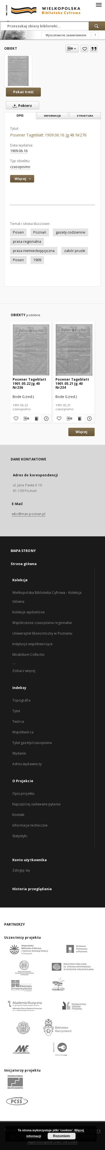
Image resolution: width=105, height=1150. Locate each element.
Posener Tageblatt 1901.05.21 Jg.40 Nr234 (72, 383)
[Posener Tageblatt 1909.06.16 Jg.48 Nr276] (18, 71)
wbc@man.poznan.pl (29, 514)
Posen (18, 232)
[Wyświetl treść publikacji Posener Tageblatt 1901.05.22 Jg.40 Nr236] (36, 418)
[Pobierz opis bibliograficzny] (26, 418)
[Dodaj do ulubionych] (84, 48)
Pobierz (21, 105)
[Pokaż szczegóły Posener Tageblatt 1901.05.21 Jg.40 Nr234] (89, 418)
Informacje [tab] (52, 115)
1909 (37, 260)
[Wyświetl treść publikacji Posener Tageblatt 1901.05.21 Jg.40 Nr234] (79, 418)
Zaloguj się (21, 870)
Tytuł (16, 711)
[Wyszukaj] (97, 25)
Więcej (81, 431)
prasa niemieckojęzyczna (34, 250)
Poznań (39, 232)
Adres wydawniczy (27, 764)
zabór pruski (74, 250)
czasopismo (20, 166)
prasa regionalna (27, 241)
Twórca (18, 721)
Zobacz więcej (24, 670)
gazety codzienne (70, 232)
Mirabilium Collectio (28, 654)
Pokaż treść (23, 92)
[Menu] (99, 4)
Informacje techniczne (30, 825)
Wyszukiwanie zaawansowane (66, 35)
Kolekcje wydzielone (28, 612)
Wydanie (19, 753)
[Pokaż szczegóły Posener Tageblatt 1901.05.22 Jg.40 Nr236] (46, 418)
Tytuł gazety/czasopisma (32, 742)
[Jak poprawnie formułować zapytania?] (95, 35)
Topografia (21, 700)
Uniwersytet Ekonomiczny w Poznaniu (42, 633)
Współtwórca (23, 732)
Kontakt (18, 814)
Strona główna (24, 563)
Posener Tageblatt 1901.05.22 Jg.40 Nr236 (29, 383)
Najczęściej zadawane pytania (36, 804)
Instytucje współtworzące (32, 644)
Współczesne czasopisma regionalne (42, 622)
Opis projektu (23, 793)
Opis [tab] (20, 115)
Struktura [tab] (85, 115)
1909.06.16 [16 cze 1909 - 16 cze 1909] (18, 150)
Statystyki (19, 836)
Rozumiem (61, 1136)
